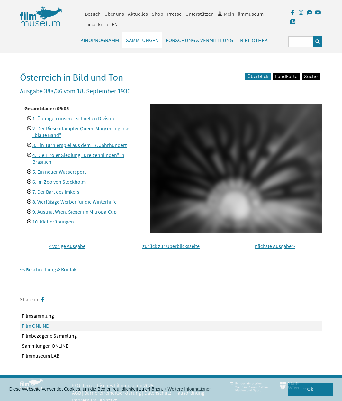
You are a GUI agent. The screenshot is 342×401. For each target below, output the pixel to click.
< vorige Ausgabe (67, 246)
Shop (157, 14)
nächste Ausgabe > (275, 246)
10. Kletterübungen (53, 221)
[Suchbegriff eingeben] (300, 41)
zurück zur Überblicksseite (171, 246)
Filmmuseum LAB (40, 355)
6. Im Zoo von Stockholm (59, 181)
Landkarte (286, 76)
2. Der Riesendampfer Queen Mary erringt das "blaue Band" (81, 131)
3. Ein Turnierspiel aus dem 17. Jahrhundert (79, 145)
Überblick (258, 76)
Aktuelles (138, 14)
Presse (174, 14)
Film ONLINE (35, 326)
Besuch (93, 14)
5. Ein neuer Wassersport (59, 172)
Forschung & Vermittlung (199, 40)
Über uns (114, 14)
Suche (311, 76)
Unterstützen (199, 14)
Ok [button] (310, 389)
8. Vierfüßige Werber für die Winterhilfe (74, 201)
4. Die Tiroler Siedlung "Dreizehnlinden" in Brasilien (78, 158)
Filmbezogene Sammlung (49, 336)
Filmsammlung (38, 316)
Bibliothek (254, 40)
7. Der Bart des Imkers (55, 191)
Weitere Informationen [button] (189, 389)
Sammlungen (142, 40)
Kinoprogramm (99, 40)
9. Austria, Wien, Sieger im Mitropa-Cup (74, 211)
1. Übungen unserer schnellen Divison (73, 118)
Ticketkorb (96, 24)
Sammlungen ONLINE (45, 345)
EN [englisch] (115, 24)
